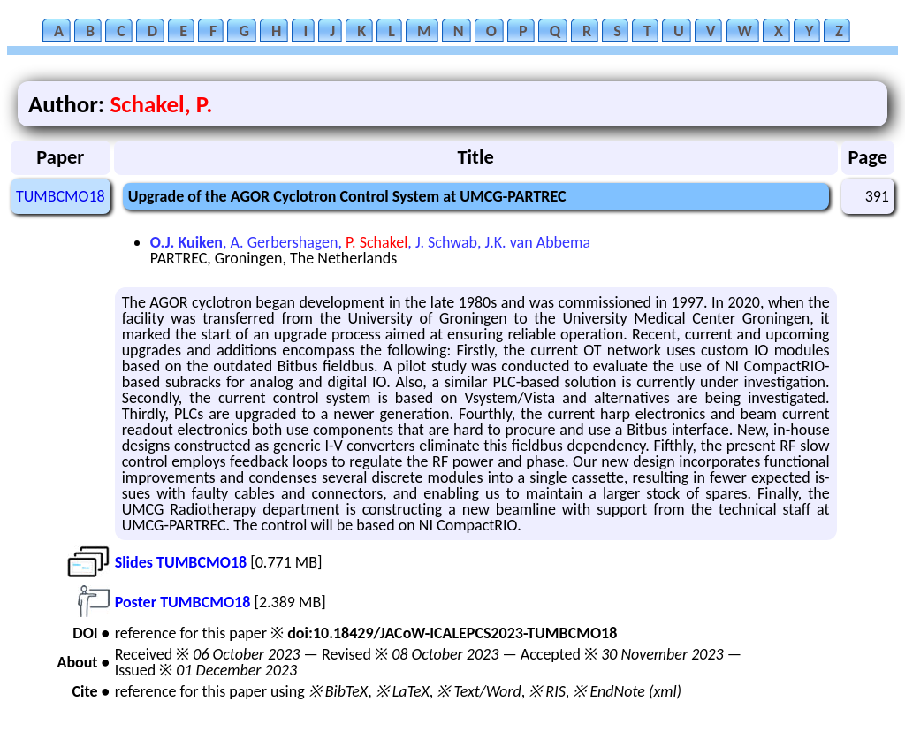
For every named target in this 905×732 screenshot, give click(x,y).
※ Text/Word (479, 691)
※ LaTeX (403, 691)
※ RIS (547, 691)
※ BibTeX (338, 691)
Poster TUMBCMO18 (183, 602)
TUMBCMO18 (60, 196)
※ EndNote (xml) (627, 691)
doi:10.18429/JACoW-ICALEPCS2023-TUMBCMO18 (452, 633)
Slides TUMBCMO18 (181, 562)
